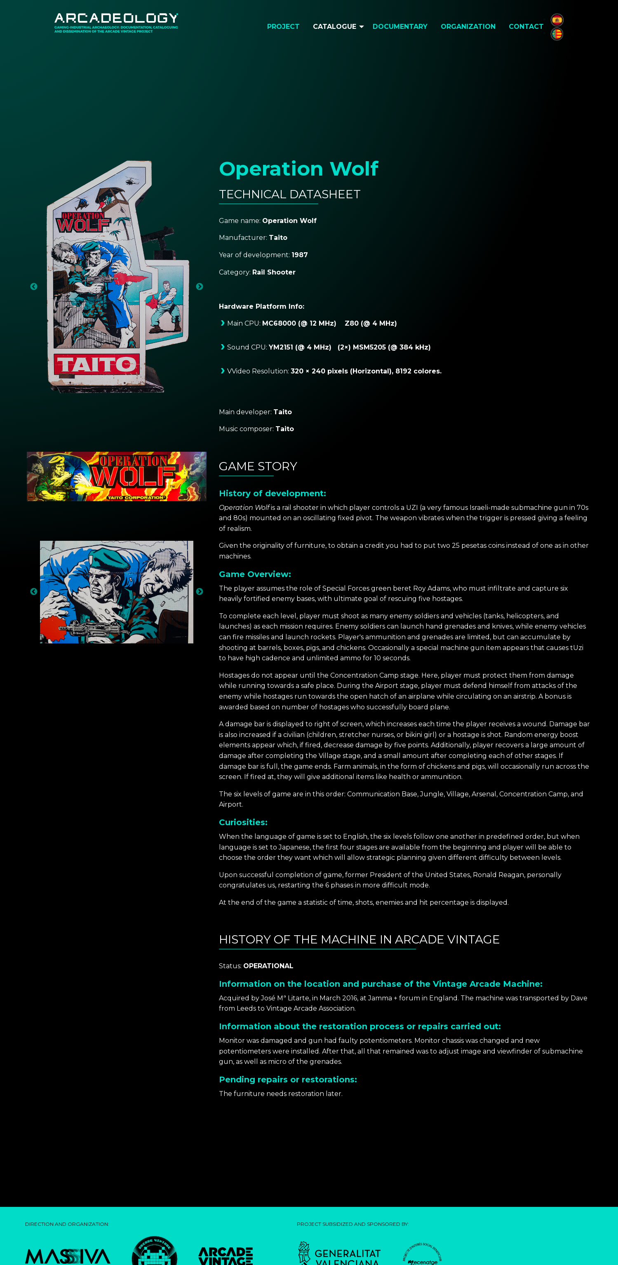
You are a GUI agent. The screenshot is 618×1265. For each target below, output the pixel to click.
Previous (34, 287)
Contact (526, 27)
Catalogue (334, 27)
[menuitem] (283, 27)
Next (199, 287)
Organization (468, 27)
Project (283, 27)
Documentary (400, 27)
